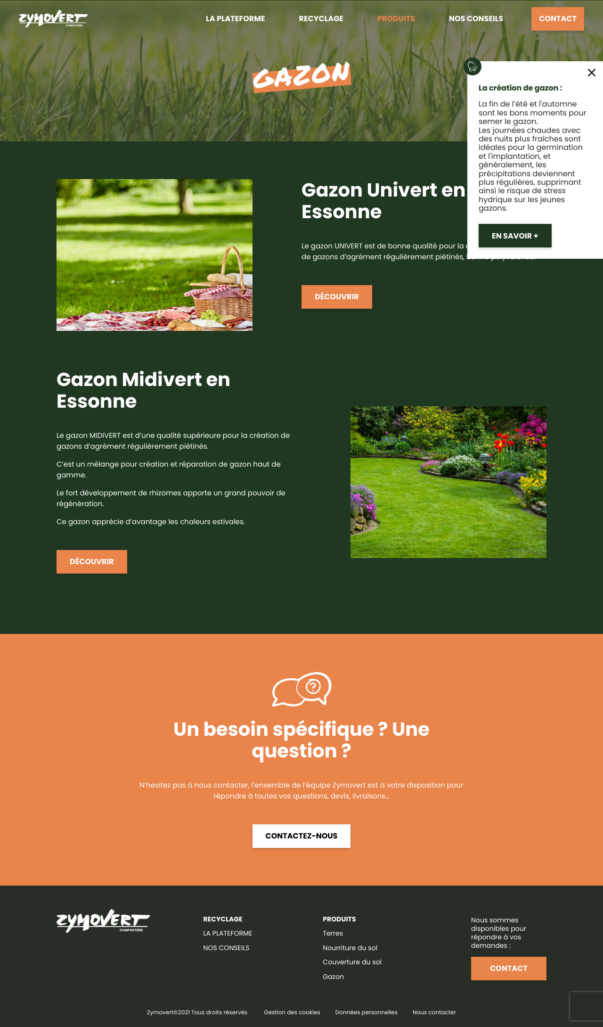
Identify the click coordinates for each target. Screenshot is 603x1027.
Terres (333, 933)
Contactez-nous (302, 835)
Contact (558, 18)
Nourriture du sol (350, 948)
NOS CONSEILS (227, 948)
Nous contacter (434, 1013)
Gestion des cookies (292, 1013)
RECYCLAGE (223, 919)
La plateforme (235, 18)
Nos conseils (476, 18)
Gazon (333, 976)
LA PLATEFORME (228, 933)
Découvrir (337, 296)
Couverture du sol (352, 962)
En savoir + (515, 235)
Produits (396, 18)
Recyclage (321, 18)
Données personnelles (366, 1013)
